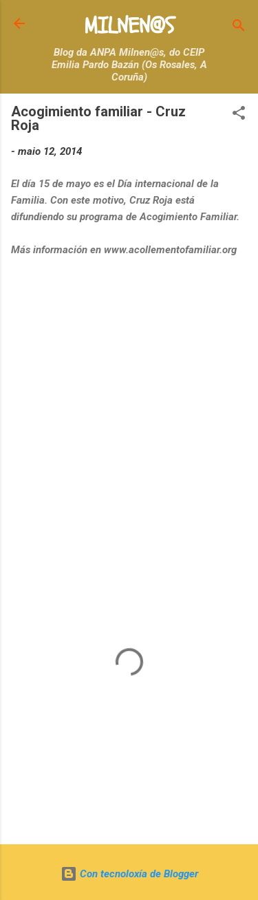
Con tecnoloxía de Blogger (129, 874)
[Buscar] (238, 28)
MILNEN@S (129, 26)
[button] (238, 115)
